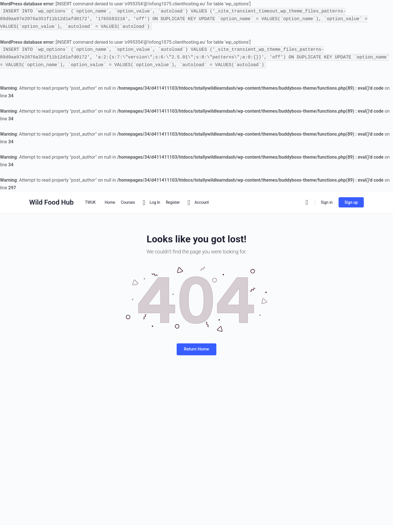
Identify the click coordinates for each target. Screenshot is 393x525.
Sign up (351, 202)
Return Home (196, 349)
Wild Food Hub (51, 202)
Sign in (327, 202)
